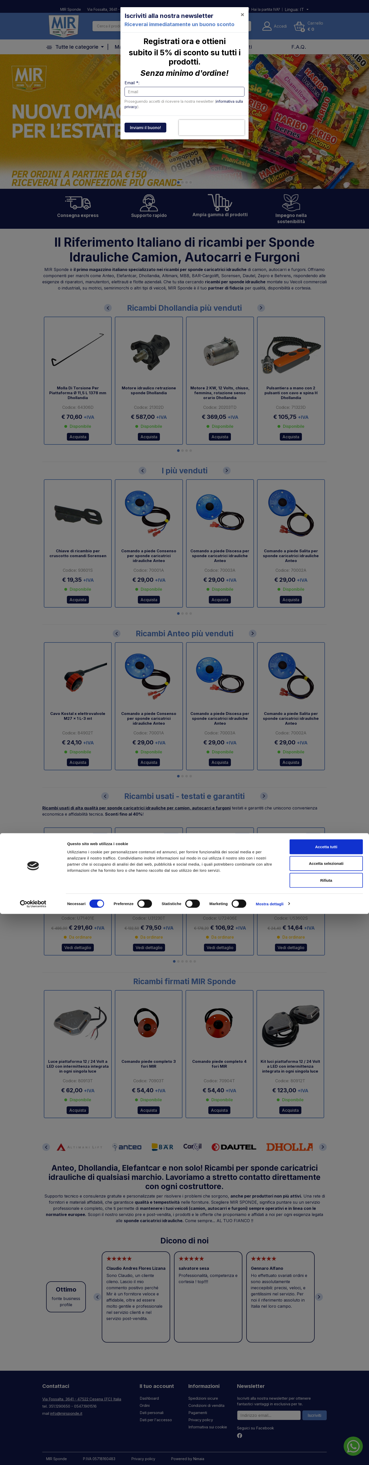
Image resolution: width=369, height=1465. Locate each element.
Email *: (132, 82)
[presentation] (211, 127)
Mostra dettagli (269, 1455)
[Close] (242, 14)
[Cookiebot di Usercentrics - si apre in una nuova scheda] (33, 1455)
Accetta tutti (326, 1398)
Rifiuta (326, 1431)
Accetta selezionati (326, 1414)
